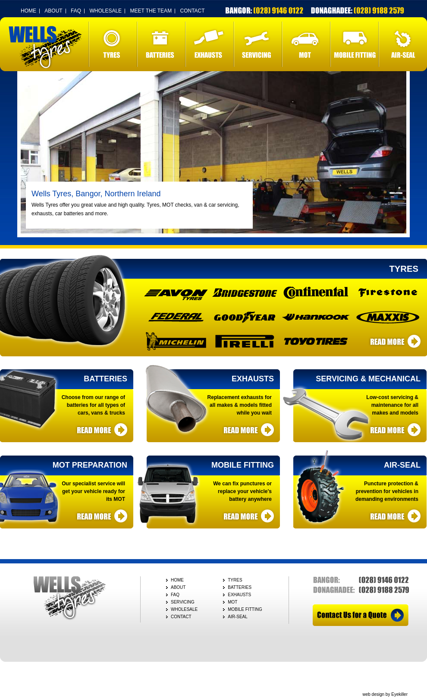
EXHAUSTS (209, 44)
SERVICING (258, 44)
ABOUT (53, 11)
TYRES (113, 44)
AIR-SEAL (403, 44)
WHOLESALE (105, 11)
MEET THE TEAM (151, 11)
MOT (306, 44)
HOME (28, 11)
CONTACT (192, 11)
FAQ (76, 11)
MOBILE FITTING (354, 44)
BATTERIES (161, 44)
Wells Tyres (45, 47)
